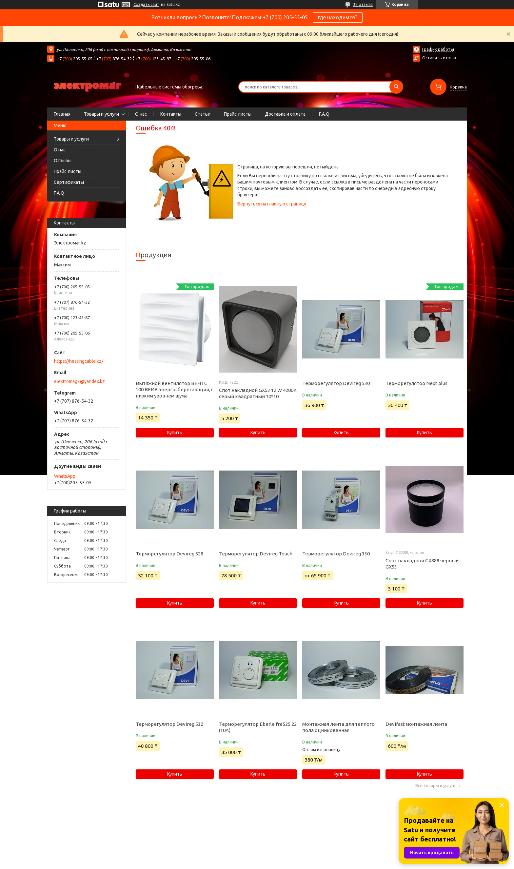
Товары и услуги (101, 114)
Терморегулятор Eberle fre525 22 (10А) (258, 727)
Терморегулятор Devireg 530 (336, 383)
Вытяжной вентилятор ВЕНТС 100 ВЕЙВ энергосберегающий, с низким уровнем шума (174, 389)
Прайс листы (237, 114)
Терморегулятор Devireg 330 (336, 553)
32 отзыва (363, 4)
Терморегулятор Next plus (416, 383)
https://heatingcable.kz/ (78, 361)
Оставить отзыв (439, 57)
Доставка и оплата (285, 114)
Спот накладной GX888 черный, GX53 (423, 564)
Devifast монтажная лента (416, 724)
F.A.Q (324, 114)
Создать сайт (146, 4)
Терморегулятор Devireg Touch (255, 553)
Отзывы (62, 160)
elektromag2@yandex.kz (79, 381)
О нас (141, 114)
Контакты (170, 114)
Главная (62, 114)
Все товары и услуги (435, 785)
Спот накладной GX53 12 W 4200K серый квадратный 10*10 (258, 393)
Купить (174, 432)
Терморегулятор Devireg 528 (169, 553)
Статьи (202, 114)
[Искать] (396, 87)
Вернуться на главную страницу (271, 203)
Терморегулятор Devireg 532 (169, 724)
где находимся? (337, 17)
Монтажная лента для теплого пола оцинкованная (338, 727)
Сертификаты (69, 182)
